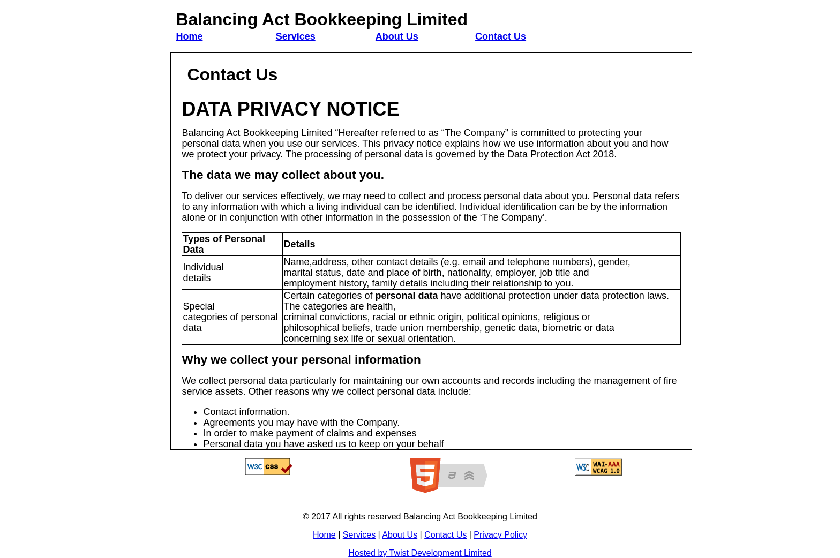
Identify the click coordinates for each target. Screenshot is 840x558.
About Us (397, 36)
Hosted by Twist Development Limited (419, 552)
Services (296, 36)
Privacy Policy (500, 534)
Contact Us (500, 36)
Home (189, 36)
